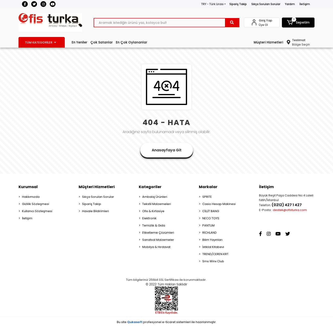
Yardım (290, 4)
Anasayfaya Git (167, 150)
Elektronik (149, 218)
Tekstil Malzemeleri (156, 204)
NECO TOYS (210, 218)
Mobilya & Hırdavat (156, 247)
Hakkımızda (31, 197)
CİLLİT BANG (210, 211)
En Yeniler (79, 42)
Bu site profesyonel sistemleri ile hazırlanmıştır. (166, 322)
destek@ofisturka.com (290, 210)
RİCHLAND (209, 232)
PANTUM (208, 225)
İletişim (304, 4)
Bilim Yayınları (212, 240)
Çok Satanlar (101, 42)
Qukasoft (134, 322)
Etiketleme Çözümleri (158, 232)
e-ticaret (169, 322)
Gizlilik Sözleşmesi (35, 204)
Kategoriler (150, 186)
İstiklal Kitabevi (213, 247)
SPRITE (207, 197)
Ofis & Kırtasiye (153, 211)
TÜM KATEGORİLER (40, 42)
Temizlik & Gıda (153, 225)
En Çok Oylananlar (131, 42)
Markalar (208, 186)
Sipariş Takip (238, 4)
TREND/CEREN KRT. (215, 254)
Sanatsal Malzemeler (158, 240)
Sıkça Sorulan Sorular (265, 4)
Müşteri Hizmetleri (268, 42)
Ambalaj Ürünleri (154, 197)
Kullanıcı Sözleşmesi (37, 211)
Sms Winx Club (213, 261)
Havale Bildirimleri (95, 211)
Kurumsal (28, 186)
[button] (298, 23)
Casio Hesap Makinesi (219, 204)
